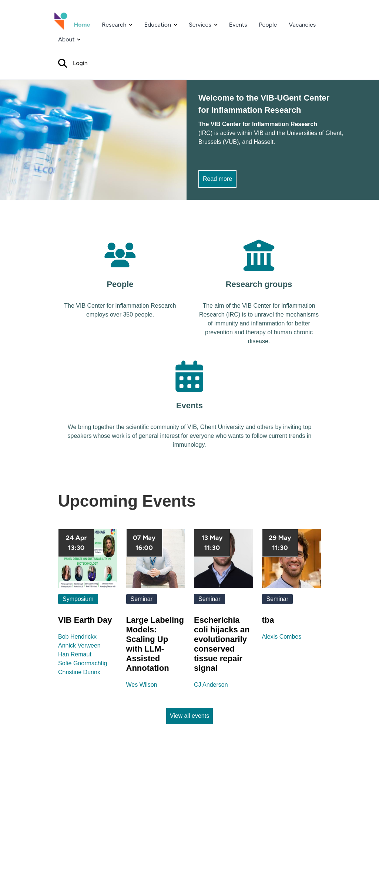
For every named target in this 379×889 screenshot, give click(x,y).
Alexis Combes (282, 636)
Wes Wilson (141, 685)
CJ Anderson (211, 685)
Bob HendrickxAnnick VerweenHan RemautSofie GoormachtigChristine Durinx (82, 654)
